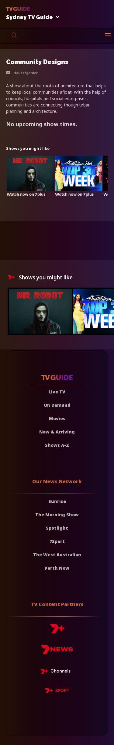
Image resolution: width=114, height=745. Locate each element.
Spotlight (57, 528)
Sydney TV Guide (31, 17)
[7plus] (57, 631)
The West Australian (57, 555)
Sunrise (57, 501)
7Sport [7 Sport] (57, 541)
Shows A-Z (57, 445)
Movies (57, 418)
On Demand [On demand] (57, 405)
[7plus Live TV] (57, 672)
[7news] (57, 652)
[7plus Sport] (57, 692)
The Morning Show (57, 514)
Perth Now (57, 568)
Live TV (57, 392)
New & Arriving (57, 432)
